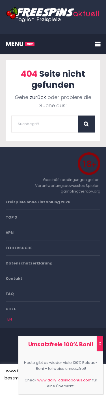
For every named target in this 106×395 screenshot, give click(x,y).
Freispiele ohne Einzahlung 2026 (38, 202)
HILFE (11, 309)
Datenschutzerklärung (29, 263)
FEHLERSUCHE (19, 248)
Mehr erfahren (69, 387)
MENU (20, 44)
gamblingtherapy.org (80, 191)
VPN (10, 232)
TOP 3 (11, 217)
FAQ (10, 294)
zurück (38, 97)
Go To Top (53, 353)
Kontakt (14, 278)
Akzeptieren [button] (37, 387)
